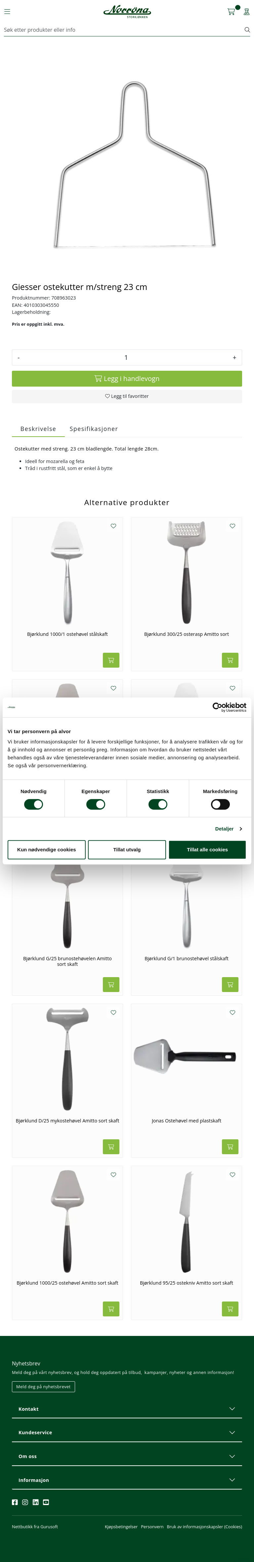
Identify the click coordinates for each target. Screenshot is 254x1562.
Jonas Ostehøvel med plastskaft (186, 1121)
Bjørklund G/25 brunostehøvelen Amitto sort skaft (67, 961)
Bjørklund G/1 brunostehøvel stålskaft (187, 959)
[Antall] (126, 357)
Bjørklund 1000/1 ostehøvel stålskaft (67, 634)
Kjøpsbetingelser (121, 1527)
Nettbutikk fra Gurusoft (35, 1527)
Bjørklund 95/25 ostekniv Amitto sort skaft (186, 1283)
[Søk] (124, 29)
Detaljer (224, 828)
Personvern (152, 1527)
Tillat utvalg (127, 849)
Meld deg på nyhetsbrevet (43, 1387)
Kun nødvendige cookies (46, 849)
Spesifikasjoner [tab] (94, 429)
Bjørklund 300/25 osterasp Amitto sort (186, 634)
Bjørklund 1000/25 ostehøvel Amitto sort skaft (67, 1283)
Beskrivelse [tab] (38, 429)
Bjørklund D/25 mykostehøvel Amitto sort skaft (67, 1121)
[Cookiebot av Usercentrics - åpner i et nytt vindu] (217, 707)
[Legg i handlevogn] (127, 379)
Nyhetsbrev (26, 1363)
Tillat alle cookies (207, 849)
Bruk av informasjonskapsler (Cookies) (204, 1527)
